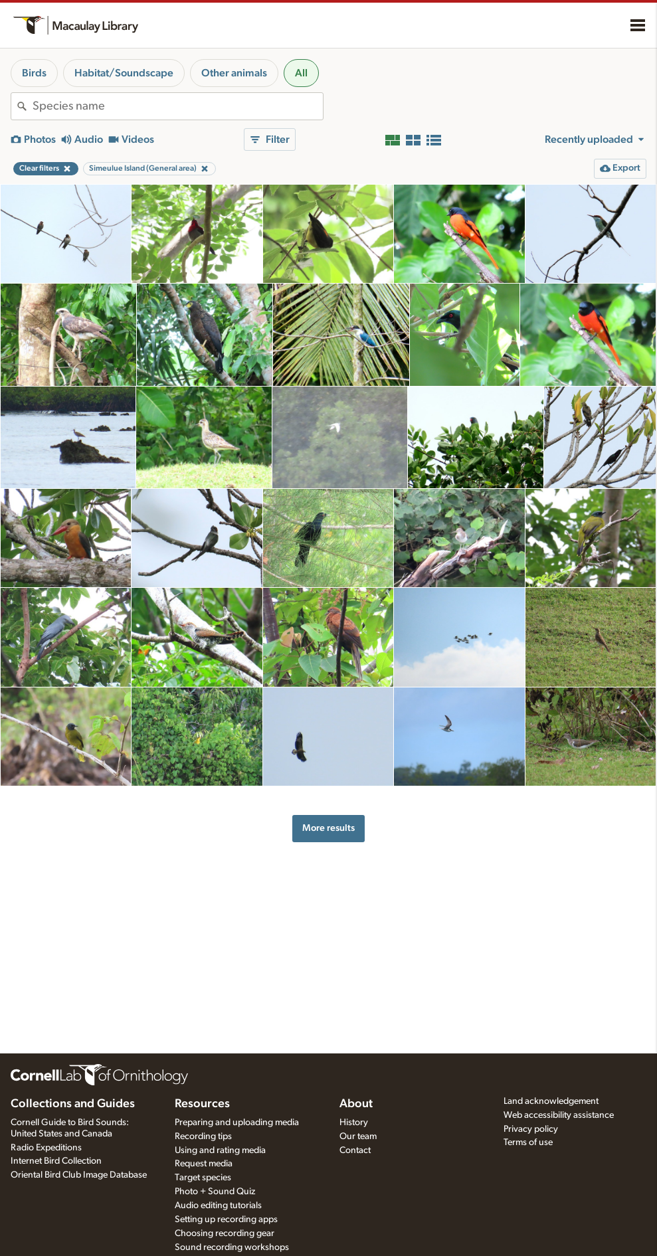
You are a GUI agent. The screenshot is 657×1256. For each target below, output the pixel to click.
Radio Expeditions (46, 1147)
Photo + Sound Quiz (215, 1191)
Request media (204, 1163)
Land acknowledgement (551, 1101)
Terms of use (528, 1142)
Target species (203, 1177)
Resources (202, 1104)
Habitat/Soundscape (123, 73)
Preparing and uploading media (237, 1122)
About (356, 1104)
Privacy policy (531, 1129)
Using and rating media (220, 1150)
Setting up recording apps (226, 1219)
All (301, 73)
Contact (355, 1150)
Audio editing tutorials (218, 1205)
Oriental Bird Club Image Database (79, 1175)
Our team (358, 1136)
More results (328, 828)
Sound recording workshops (232, 1247)
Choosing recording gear (224, 1233)
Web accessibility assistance (559, 1115)
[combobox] (178, 106)
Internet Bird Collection (56, 1161)
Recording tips (203, 1136)
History (353, 1122)
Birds (34, 73)
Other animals (234, 73)
